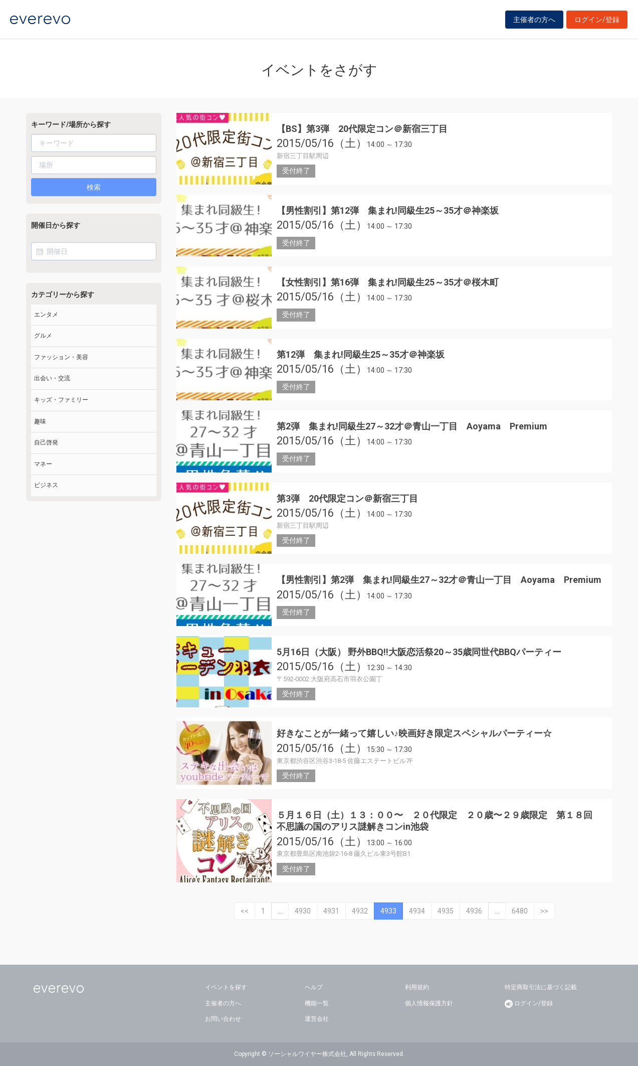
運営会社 (317, 1018)
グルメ (43, 335)
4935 (446, 911)
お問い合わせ (223, 1018)
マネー (43, 464)
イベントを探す (226, 987)
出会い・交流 (52, 378)
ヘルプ (314, 987)
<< (245, 911)
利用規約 (417, 987)
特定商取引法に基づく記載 (541, 987)
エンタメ (46, 314)
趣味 (40, 421)
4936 (474, 911)
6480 (520, 911)
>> (544, 911)
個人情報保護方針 (429, 1003)
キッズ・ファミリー (61, 399)
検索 (94, 187)
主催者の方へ (534, 21)
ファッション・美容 (61, 357)
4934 (417, 911)
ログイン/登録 (596, 21)
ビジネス (46, 485)
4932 (360, 911)
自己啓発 (46, 442)
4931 (331, 911)
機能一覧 (317, 1003)
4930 (303, 911)
